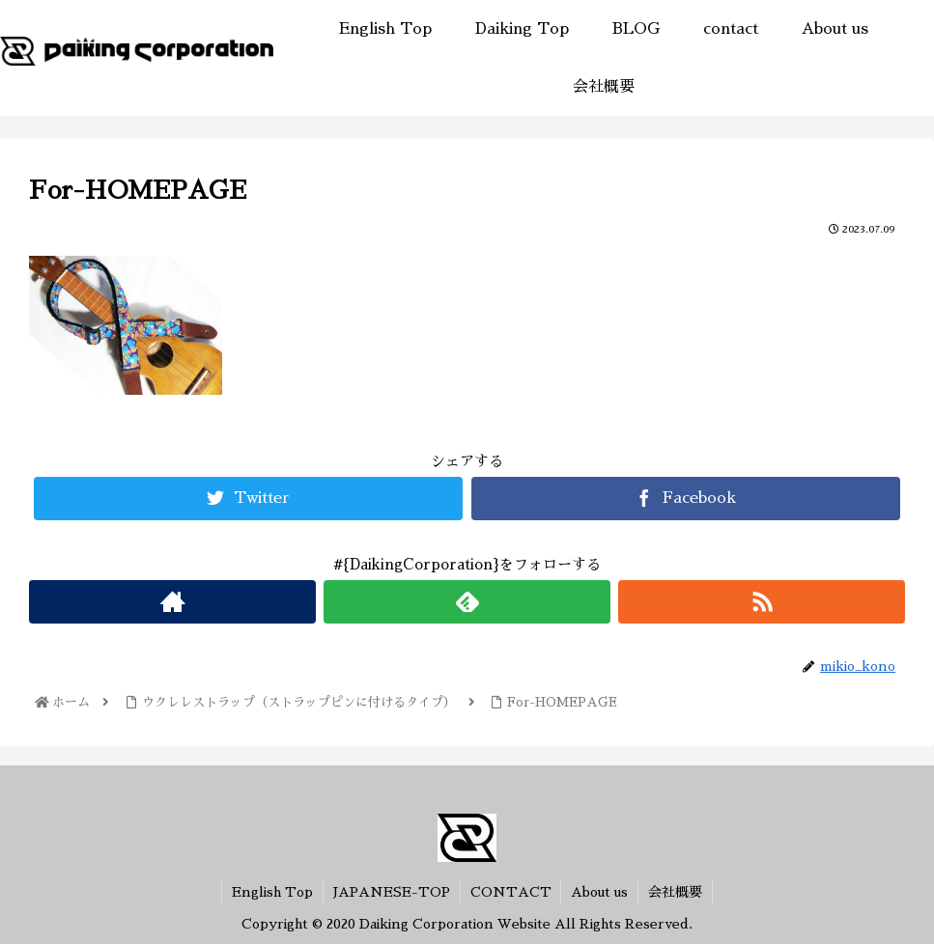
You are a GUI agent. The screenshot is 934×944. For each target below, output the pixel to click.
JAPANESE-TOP (391, 892)
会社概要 (676, 892)
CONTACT (511, 892)
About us (600, 892)
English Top (272, 892)
